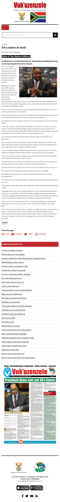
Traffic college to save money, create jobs (15, 342)
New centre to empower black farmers (14, 298)
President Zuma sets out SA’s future (13, 310)
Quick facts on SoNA (8, 318)
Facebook (16, 234)
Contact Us (22, 477)
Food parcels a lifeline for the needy (13, 270)
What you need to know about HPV (13, 354)
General (4, 223)
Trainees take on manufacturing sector (14, 346)
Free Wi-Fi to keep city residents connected (16, 274)
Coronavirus (31, 477)
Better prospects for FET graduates (13, 254)
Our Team (15, 477)
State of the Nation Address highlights (14, 334)
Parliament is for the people (11, 302)
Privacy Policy (25, 479)
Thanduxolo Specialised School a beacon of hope (18, 338)
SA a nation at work (8, 322)
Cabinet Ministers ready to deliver (13, 262)
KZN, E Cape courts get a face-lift (13, 282)
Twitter (28, 234)
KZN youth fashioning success (12, 278)
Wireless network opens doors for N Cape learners (18, 358)
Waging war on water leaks (10, 350)
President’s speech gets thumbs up (13, 314)
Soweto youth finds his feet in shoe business (16, 330)
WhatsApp (40, 234)
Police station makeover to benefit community (17, 306)
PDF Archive (40, 477)
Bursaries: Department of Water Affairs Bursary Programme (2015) (23, 258)
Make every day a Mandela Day (12, 294)
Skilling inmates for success (11, 326)
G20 (46, 477)
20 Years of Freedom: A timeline (12, 250)
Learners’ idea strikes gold (10, 286)
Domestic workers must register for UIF (15, 266)
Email (5, 234)
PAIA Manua (35, 479)
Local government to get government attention (17, 290)
